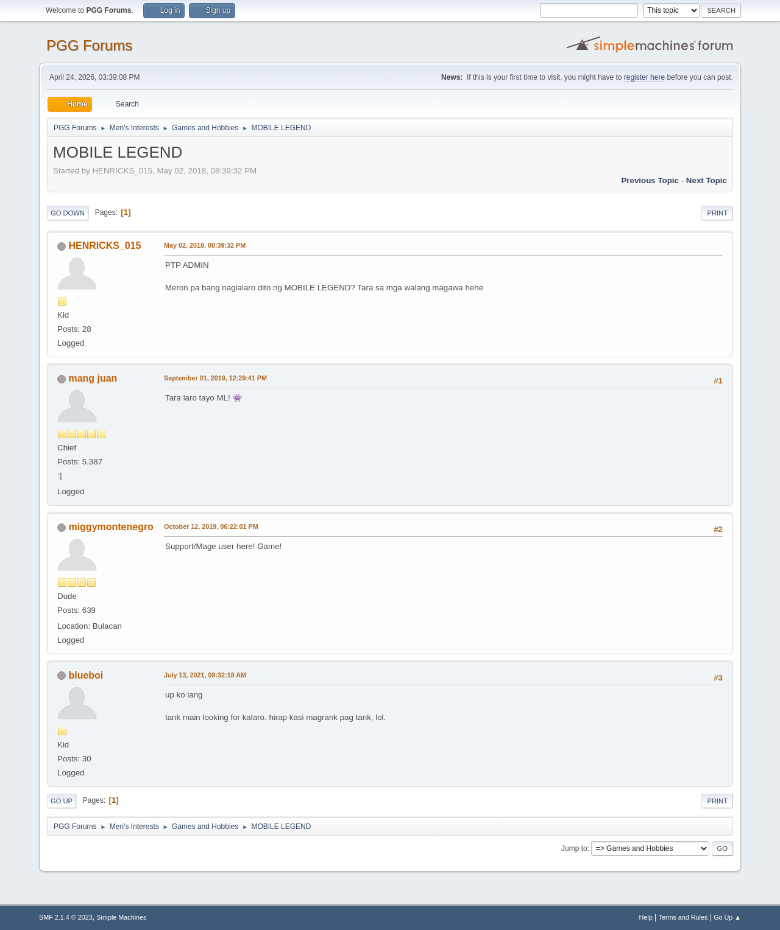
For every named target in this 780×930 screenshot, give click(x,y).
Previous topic (650, 180)
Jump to (574, 848)
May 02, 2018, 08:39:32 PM (205, 245)
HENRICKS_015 (104, 245)
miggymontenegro (110, 527)
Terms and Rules (683, 917)
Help (646, 917)
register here (644, 77)
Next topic (706, 180)
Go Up (62, 801)
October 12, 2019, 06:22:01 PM (211, 526)
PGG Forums (89, 45)
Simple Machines (121, 917)
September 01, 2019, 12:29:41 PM (215, 378)
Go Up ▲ (727, 917)
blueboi (85, 675)
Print (717, 213)
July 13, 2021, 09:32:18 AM (205, 675)
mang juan (92, 378)
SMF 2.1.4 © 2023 (66, 917)
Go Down (68, 213)
